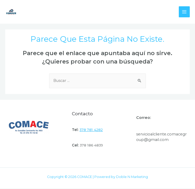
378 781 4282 (91, 130)
